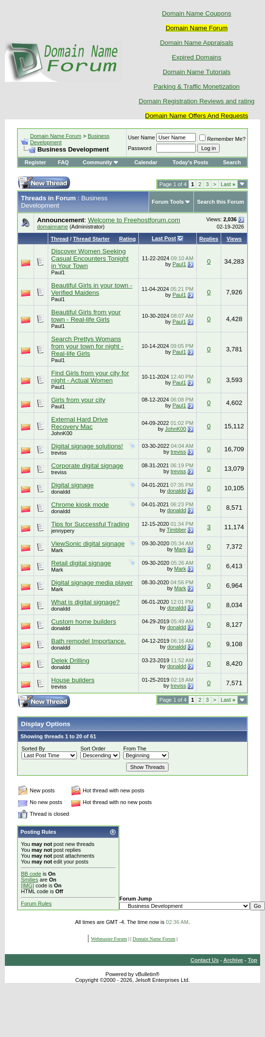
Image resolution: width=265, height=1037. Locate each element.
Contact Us (204, 960)
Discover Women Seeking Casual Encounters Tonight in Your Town (90, 258)
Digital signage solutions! (87, 446)
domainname (52, 227)
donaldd (60, 492)
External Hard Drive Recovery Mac (79, 423)
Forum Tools (168, 202)
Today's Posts (190, 162)
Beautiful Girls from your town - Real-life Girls (86, 315)
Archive (233, 960)
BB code (31, 874)
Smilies (29, 880)
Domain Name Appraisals (196, 42)
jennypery (63, 531)
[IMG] (27, 885)
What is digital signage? (85, 602)
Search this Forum (220, 202)
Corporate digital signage (87, 465)
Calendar (145, 162)
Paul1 (58, 272)
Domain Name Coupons (196, 13)
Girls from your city (78, 399)
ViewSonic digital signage (88, 543)
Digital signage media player (91, 582)
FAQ (63, 162)
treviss (59, 453)
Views (234, 239)
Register (35, 162)
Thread (60, 239)
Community (101, 162)
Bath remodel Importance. (88, 641)
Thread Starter (91, 239)
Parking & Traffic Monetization (196, 86)
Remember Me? (222, 139)
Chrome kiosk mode (80, 504)
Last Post (164, 238)
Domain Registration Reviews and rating (197, 101)
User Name (141, 137)
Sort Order (92, 748)
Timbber (176, 530)
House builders (73, 680)
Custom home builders (83, 621)
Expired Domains (196, 57)
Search (232, 162)
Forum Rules (36, 903)
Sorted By (33, 748)
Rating (127, 239)
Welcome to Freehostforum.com (134, 220)
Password (139, 148)
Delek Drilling (70, 660)
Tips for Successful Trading (90, 524)
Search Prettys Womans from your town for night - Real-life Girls (87, 346)
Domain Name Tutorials (196, 72)
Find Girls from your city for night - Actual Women (90, 376)
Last (228, 184)
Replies (208, 239)
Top (252, 960)
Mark (57, 550)
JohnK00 (61, 433)
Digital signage (72, 485)
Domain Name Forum (55, 136)
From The (134, 748)
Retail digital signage (81, 563)
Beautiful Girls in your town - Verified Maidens (91, 289)
